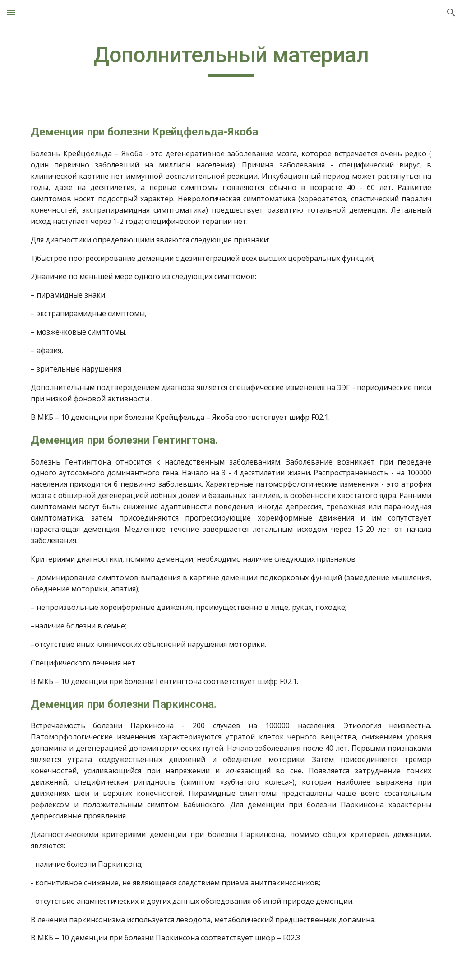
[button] (11, 12)
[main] (231, 59)
